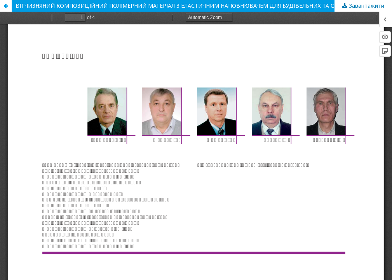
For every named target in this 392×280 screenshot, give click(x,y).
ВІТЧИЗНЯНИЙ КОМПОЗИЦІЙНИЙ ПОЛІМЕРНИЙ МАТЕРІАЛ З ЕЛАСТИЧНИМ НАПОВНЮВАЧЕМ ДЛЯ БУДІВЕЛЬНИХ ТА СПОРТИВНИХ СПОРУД (204, 5)
